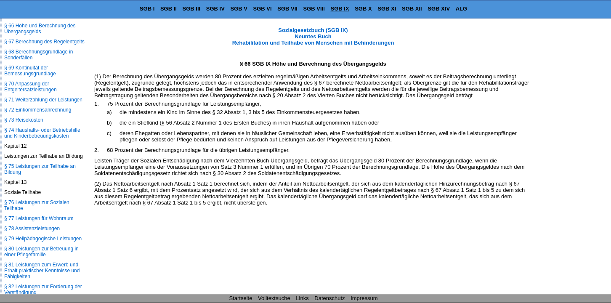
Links (302, 298)
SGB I (147, 8)
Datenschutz (329, 298)
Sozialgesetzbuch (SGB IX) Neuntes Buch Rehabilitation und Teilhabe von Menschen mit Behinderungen (313, 36)
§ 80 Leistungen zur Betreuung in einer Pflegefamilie (41, 252)
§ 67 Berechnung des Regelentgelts (44, 42)
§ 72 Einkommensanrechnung (37, 110)
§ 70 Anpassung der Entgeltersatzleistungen (30, 87)
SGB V (238, 8)
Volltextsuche (274, 298)
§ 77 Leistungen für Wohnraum (39, 218)
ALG (461, 8)
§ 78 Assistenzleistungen (32, 228)
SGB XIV (439, 8)
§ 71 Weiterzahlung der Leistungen (43, 100)
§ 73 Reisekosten (23, 120)
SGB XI (386, 8)
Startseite (240, 298)
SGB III (192, 8)
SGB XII (412, 8)
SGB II (168, 8)
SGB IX (340, 8)
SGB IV (215, 8)
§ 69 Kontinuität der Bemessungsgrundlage (30, 71)
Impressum (364, 298)
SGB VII (287, 8)
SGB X (363, 8)
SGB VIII (314, 8)
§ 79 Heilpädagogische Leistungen (43, 239)
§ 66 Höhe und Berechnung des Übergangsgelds (39, 29)
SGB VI (262, 8)
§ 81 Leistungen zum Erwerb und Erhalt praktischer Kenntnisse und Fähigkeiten (42, 270)
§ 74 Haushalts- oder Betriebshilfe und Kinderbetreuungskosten (42, 133)
